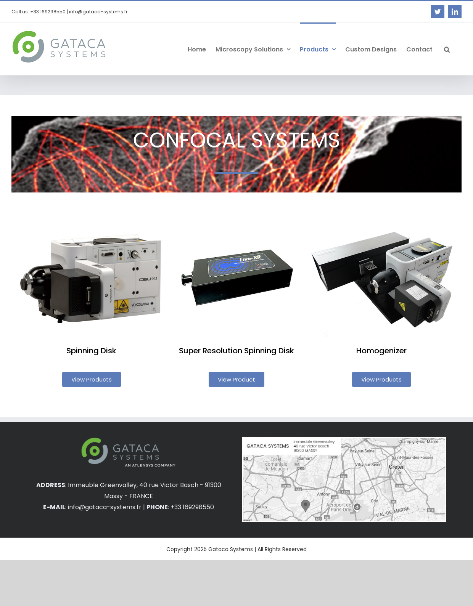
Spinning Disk (91, 350)
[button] (447, 48)
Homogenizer (381, 350)
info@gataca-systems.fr (105, 507)
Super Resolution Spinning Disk (236, 350)
